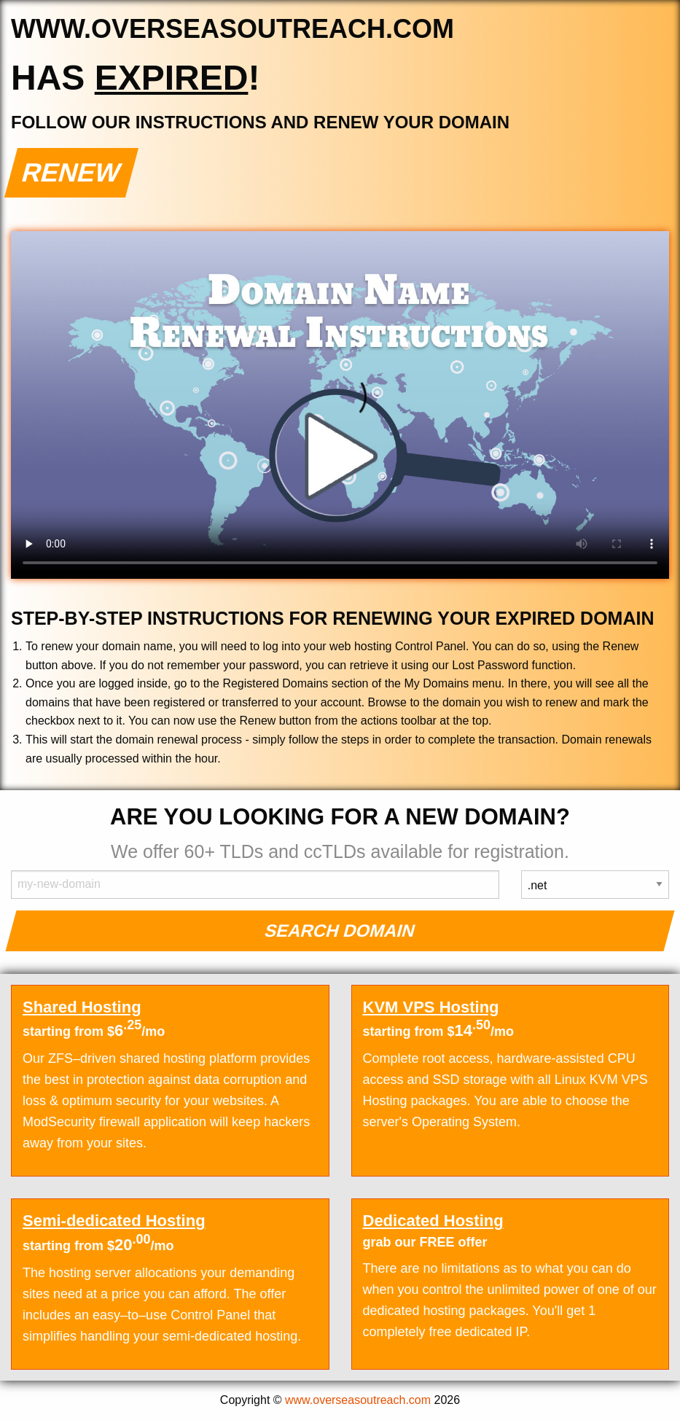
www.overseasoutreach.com (358, 1400)
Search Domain (340, 930)
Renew (72, 172)
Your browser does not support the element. (340, 405)
